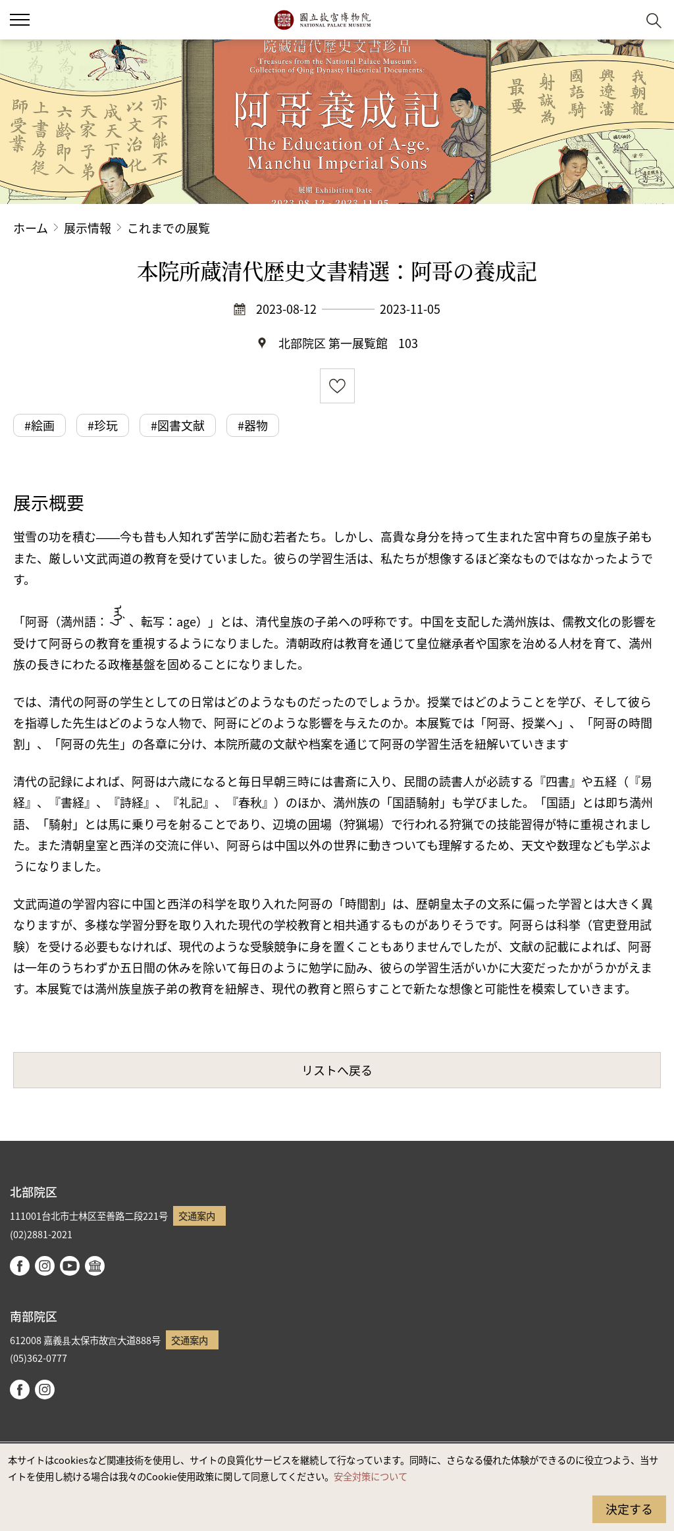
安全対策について (370, 1476)
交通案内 (196, 1215)
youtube (70, 1266)
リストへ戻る (337, 1069)
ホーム (30, 227)
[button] (621, 20)
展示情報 (87, 227)
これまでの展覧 (168, 227)
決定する (629, 1508)
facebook (20, 1266)
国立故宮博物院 (322, 19)
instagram (45, 1266)
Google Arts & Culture (95, 1266)
